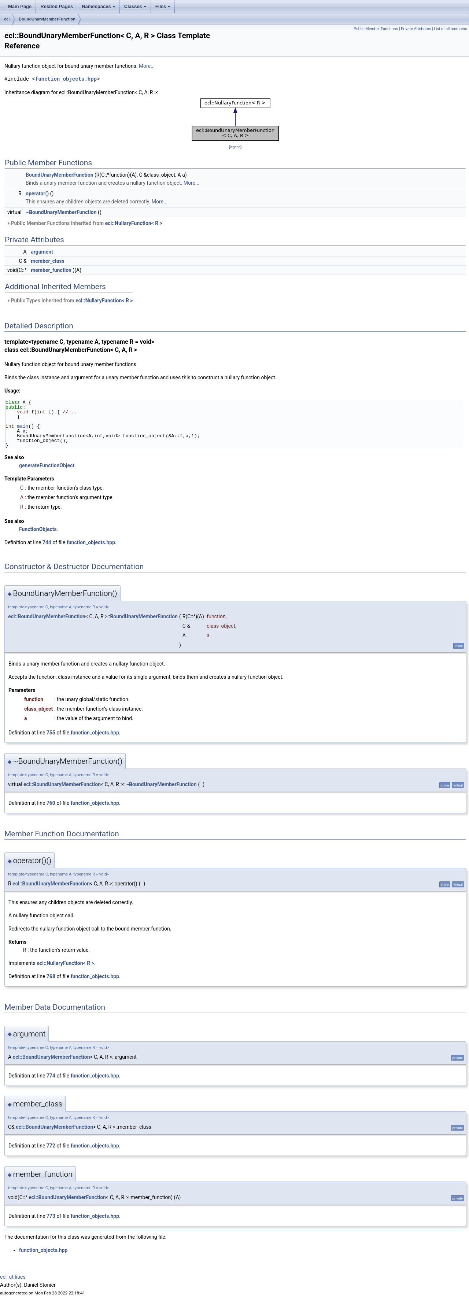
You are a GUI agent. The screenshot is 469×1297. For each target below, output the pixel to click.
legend (235, 147)
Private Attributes (416, 28)
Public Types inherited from (69, 300)
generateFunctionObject (46, 465)
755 (51, 733)
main (22, 426)
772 (51, 1146)
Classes (136, 8)
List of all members (450, 28)
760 (51, 803)
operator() (37, 193)
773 (51, 1216)
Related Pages (56, 6)
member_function (51, 270)
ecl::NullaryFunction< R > (133, 223)
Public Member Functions (376, 28)
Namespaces (99, 8)
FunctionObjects (38, 529)
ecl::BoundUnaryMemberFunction (46, 616)
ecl (7, 19)
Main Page (20, 6)
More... (147, 66)
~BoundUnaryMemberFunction (61, 212)
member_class (47, 261)
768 (51, 976)
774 (51, 1076)
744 (47, 542)
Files (163, 8)
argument (42, 252)
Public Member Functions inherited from (84, 223)
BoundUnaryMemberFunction (47, 19)
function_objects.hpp (66, 78)
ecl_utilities (13, 1277)
